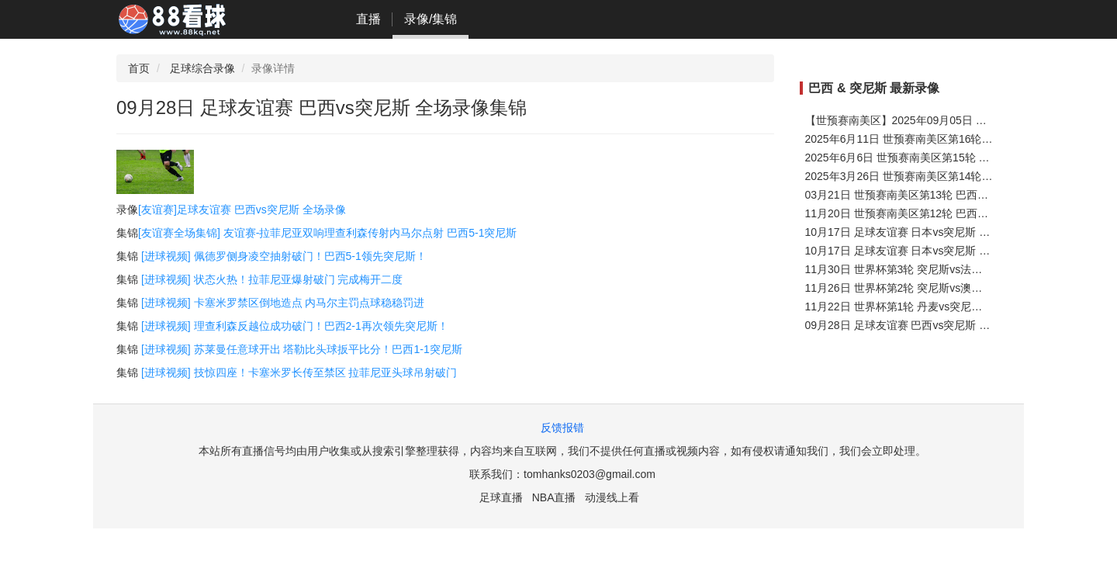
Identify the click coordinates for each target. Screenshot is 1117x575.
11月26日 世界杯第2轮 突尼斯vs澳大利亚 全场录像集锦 (939, 288)
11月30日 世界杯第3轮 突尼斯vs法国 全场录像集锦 (928, 269)
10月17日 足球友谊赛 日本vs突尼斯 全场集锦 (914, 232)
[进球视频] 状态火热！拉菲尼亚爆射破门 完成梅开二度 (272, 279)
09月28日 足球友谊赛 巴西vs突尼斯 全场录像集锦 (925, 325)
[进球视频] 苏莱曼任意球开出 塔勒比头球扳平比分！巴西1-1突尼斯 (301, 349)
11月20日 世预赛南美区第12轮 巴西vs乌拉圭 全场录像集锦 (947, 213)
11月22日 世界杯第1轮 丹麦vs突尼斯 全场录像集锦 (928, 306)
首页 (139, 68)
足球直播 (501, 497)
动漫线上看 (612, 497)
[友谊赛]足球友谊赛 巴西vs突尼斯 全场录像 (242, 209)
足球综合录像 (202, 68)
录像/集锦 (430, 19)
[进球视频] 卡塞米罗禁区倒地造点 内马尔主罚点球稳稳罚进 (283, 302)
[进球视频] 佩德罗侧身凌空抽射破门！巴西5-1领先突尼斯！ (284, 256)
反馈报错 (562, 427)
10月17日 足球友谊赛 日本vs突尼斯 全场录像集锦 (925, 250)
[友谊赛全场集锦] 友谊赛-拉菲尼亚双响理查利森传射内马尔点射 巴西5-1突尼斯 (327, 233)
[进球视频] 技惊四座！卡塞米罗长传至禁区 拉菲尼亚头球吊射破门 (299, 372)
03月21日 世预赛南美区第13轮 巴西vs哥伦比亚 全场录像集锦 (952, 195)
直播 (368, 19)
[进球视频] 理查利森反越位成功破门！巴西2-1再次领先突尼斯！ (294, 326)
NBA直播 (554, 497)
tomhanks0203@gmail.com (589, 474)
